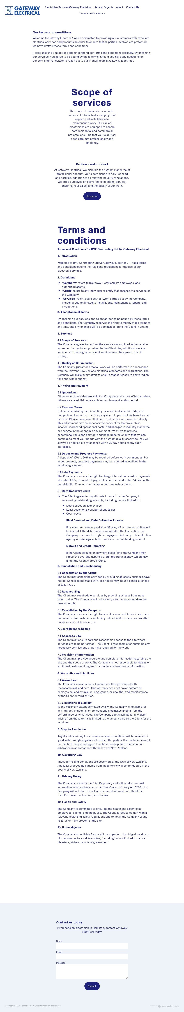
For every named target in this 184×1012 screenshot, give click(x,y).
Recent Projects (104, 7)
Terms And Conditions (92, 13)
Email (59, 952)
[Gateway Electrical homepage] (22, 10)
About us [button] (92, 196)
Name (59, 941)
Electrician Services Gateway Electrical (68, 7)
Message (60, 963)
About (119, 7)
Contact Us (132, 7)
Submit (92, 986)
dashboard (26, 1005)
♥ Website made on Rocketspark (47, 1005)
